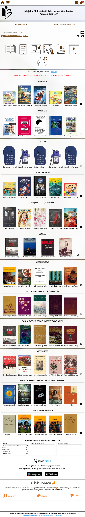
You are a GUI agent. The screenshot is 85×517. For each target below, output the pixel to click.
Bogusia (4, 447)
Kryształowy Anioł (6, 453)
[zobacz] (54, 72)
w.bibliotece (52, 488)
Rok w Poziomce (6, 449)
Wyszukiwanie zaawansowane (11, 36)
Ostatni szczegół (6, 451)
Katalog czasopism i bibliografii (64, 24)
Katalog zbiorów (21, 24)
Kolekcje (26, 36)
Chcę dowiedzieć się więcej (32, 515)
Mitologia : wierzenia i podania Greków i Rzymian (14, 445)
